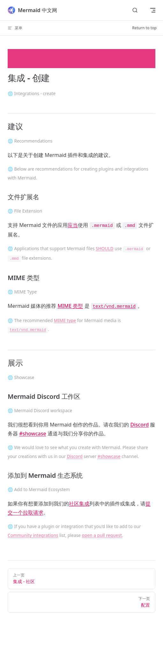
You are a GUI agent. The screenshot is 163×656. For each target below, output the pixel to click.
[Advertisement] (81, 58)
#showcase (32, 433)
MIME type (65, 320)
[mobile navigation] (152, 10)
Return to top (144, 28)
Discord (139, 424)
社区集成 (79, 503)
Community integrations (33, 535)
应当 (73, 225)
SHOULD (105, 248)
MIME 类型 (70, 305)
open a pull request (102, 535)
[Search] (135, 10)
